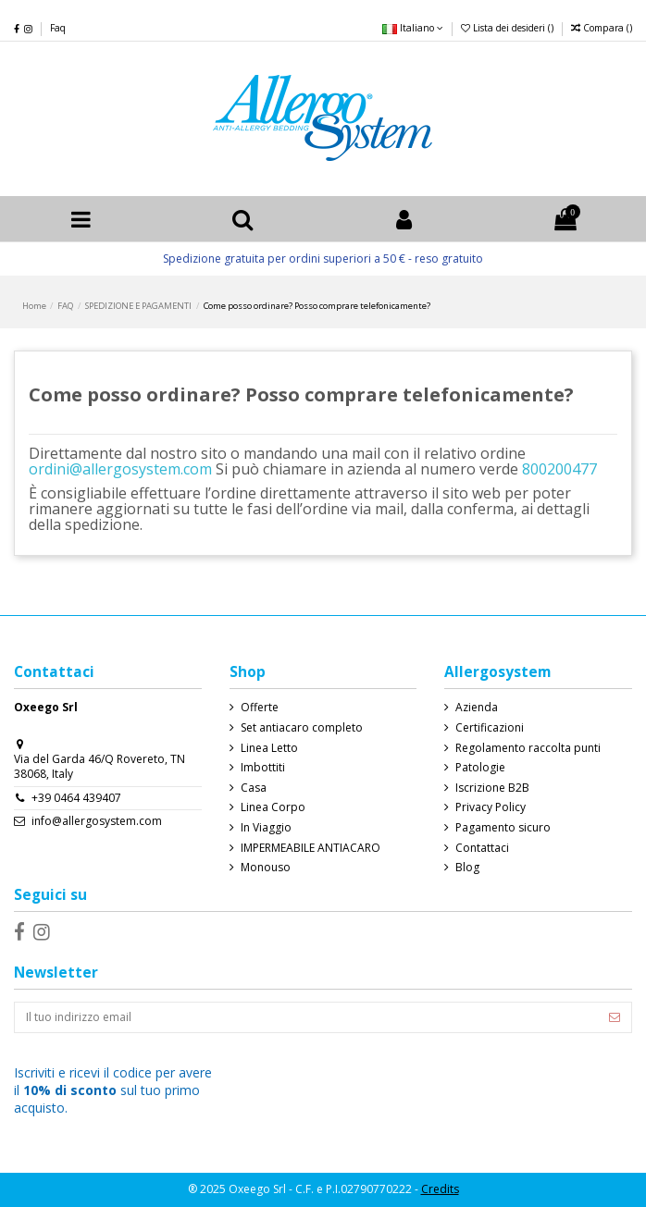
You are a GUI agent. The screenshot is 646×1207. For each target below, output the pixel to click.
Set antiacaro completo (302, 728)
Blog (467, 867)
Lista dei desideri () (508, 27)
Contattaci (482, 848)
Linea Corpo (273, 807)
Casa (254, 788)
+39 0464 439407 (76, 798)
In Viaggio (266, 827)
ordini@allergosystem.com (120, 469)
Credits (440, 1189)
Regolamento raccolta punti (528, 748)
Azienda (476, 707)
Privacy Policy (490, 807)
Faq (58, 27)
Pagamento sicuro (503, 827)
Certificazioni (489, 728)
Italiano (412, 27)
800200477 (559, 469)
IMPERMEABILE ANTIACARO (310, 848)
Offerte (260, 707)
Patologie (480, 767)
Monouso (266, 867)
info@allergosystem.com (96, 821)
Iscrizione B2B (492, 788)
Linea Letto (269, 748)
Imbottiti (263, 767)
